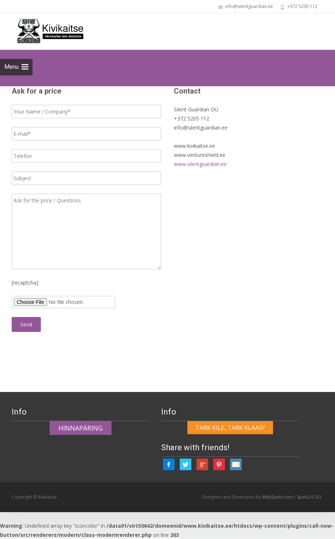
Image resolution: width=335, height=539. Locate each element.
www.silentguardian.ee (200, 163)
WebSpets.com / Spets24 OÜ (291, 496)
